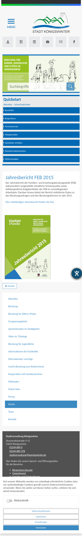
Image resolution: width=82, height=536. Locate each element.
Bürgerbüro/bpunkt (22, 470)
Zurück (9, 286)
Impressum (41, 516)
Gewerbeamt (19, 473)
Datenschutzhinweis (41, 511)
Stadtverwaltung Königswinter (22, 436)
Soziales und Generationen (26, 476)
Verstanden (41, 527)
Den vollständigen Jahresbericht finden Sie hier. (30, 202)
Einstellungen (41, 522)
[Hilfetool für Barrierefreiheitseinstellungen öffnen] (76, 273)
